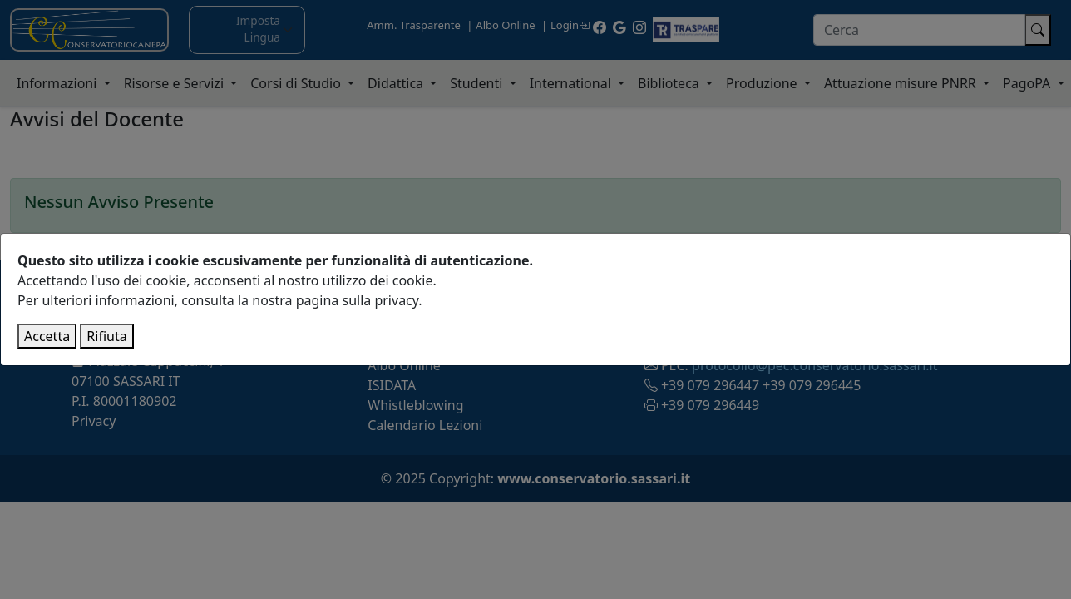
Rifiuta (106, 336)
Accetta (47, 336)
